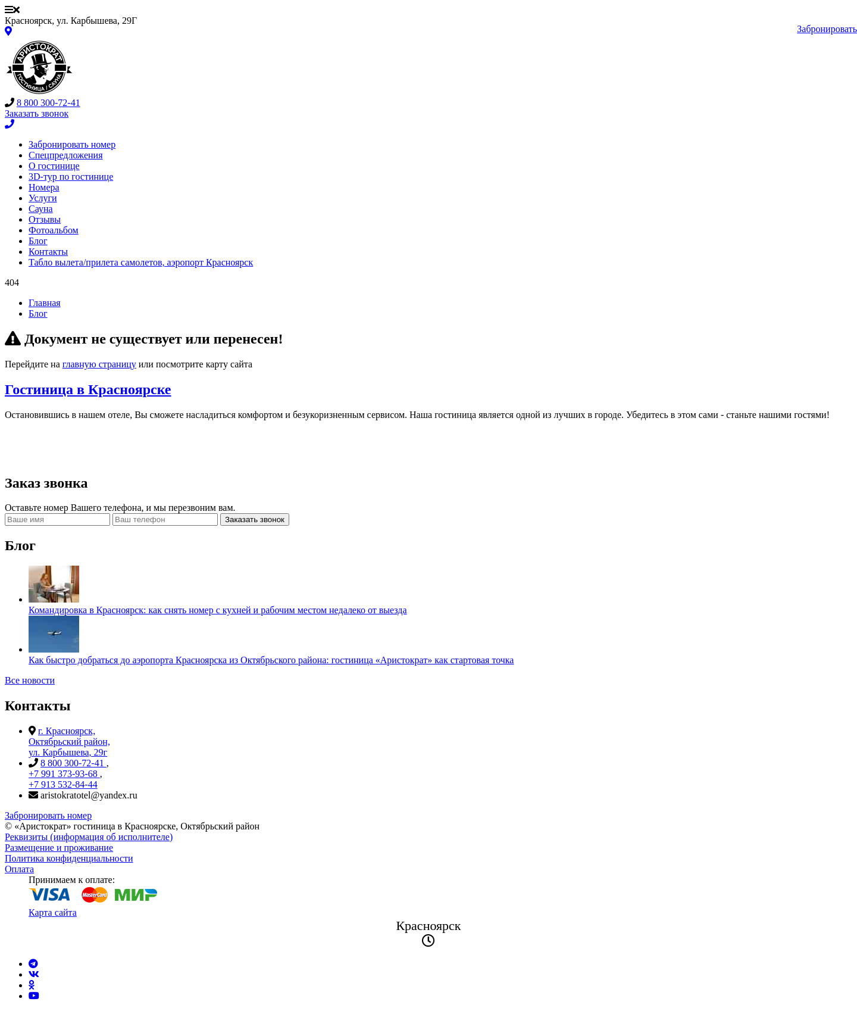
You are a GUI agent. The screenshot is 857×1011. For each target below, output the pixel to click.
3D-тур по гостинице (71, 176)
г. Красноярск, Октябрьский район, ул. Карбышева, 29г (69, 741)
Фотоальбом (54, 230)
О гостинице (54, 166)
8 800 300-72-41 (48, 103)
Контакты (48, 251)
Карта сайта (53, 912)
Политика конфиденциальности (69, 858)
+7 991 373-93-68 (64, 774)
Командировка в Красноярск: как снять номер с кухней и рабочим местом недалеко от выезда (218, 610)
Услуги (43, 198)
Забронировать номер (72, 144)
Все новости (30, 680)
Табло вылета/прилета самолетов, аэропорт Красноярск (141, 262)
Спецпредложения (66, 155)
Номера (44, 187)
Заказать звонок (254, 519)
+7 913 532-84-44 (63, 784)
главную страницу (99, 364)
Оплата (19, 869)
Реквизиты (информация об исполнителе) (89, 837)
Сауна (41, 209)
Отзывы (45, 219)
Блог (38, 241)
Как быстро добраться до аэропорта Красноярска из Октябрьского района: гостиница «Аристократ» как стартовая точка (271, 660)
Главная (45, 303)
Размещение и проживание (59, 847)
